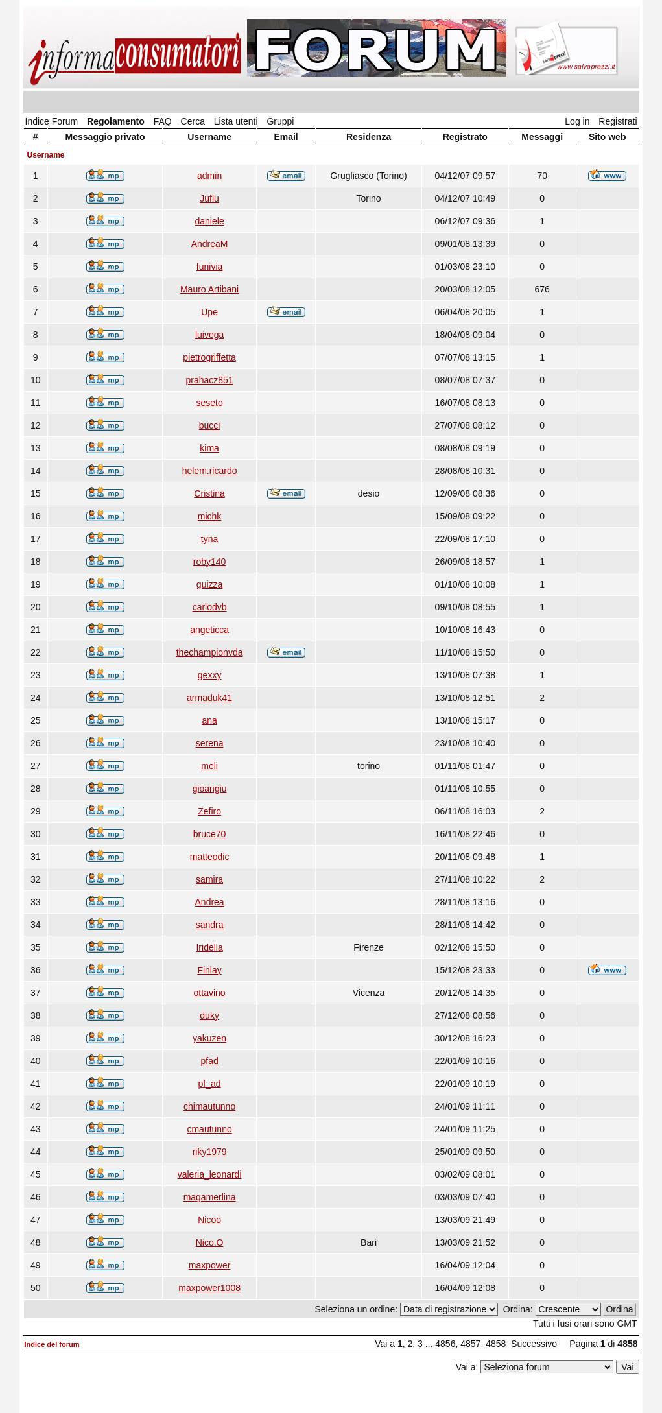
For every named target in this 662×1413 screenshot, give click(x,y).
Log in (577, 121)
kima (209, 448)
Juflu (209, 198)
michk (210, 516)
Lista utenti (236, 121)
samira (209, 879)
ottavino (210, 993)
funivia (209, 266)
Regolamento (116, 121)
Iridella (209, 947)
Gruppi (280, 121)
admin (209, 176)
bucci (209, 425)
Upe (209, 312)
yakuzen (209, 1038)
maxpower (210, 1265)
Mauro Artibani (209, 289)
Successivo (534, 1343)
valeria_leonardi (210, 1174)
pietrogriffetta (209, 357)
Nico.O (210, 1242)
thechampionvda (209, 652)
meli (209, 766)
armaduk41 (209, 698)
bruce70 (209, 834)
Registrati (617, 121)
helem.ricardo (209, 471)
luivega (209, 334)
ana (209, 720)
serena (210, 743)
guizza (209, 584)
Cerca (193, 121)
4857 (470, 1343)
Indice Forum (51, 121)
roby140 (209, 561)
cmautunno (209, 1129)
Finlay (209, 970)
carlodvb (210, 607)
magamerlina (209, 1197)
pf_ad (209, 1083)
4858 (496, 1343)
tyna (209, 539)
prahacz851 (209, 380)
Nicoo (209, 1220)
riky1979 (210, 1151)
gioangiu (210, 788)
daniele (209, 221)
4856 (445, 1343)
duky (209, 1015)
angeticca (209, 629)
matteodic (210, 856)
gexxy (210, 675)
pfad (209, 1061)
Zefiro (209, 811)
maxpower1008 (209, 1288)
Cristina (209, 493)
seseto (209, 403)
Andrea (209, 902)
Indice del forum (52, 1344)
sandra (210, 925)
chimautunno (209, 1106)
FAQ (163, 121)
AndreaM (209, 244)
